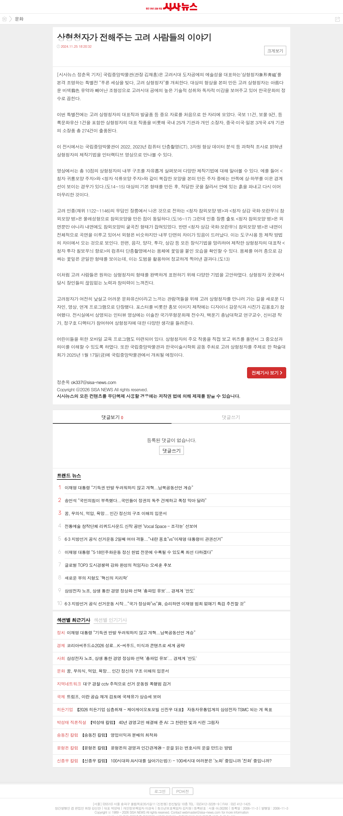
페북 (61, 57)
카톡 (83, 57)
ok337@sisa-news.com (93, 382)
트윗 (72, 57)
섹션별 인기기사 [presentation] (110, 620)
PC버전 (182, 791)
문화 (19, 19)
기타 (93, 57)
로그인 (159, 791)
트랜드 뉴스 (69, 475)
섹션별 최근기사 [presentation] (73, 620)
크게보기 (275, 51)
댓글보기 (112, 417)
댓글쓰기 (231, 417)
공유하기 (337, 19)
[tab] (73, 620)
